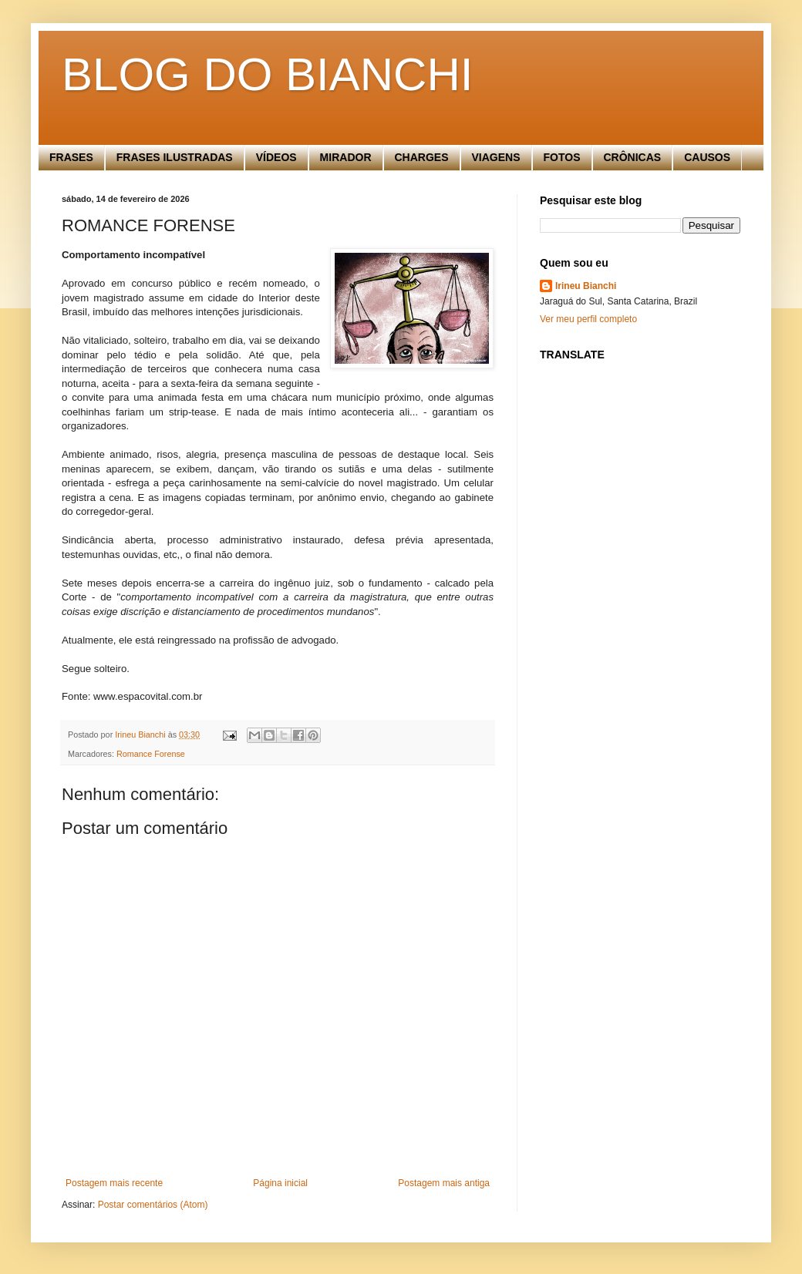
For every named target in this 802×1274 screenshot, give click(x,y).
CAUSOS (707, 157)
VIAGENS (496, 157)
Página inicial (280, 1183)
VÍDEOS (276, 157)
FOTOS (562, 157)
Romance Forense (150, 753)
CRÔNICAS (633, 157)
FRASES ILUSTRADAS (174, 157)
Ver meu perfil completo (588, 319)
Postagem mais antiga (444, 1183)
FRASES (71, 157)
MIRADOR (346, 157)
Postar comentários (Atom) (153, 1204)
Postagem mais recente (114, 1183)
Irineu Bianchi (585, 286)
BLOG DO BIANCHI (267, 74)
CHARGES (422, 157)
